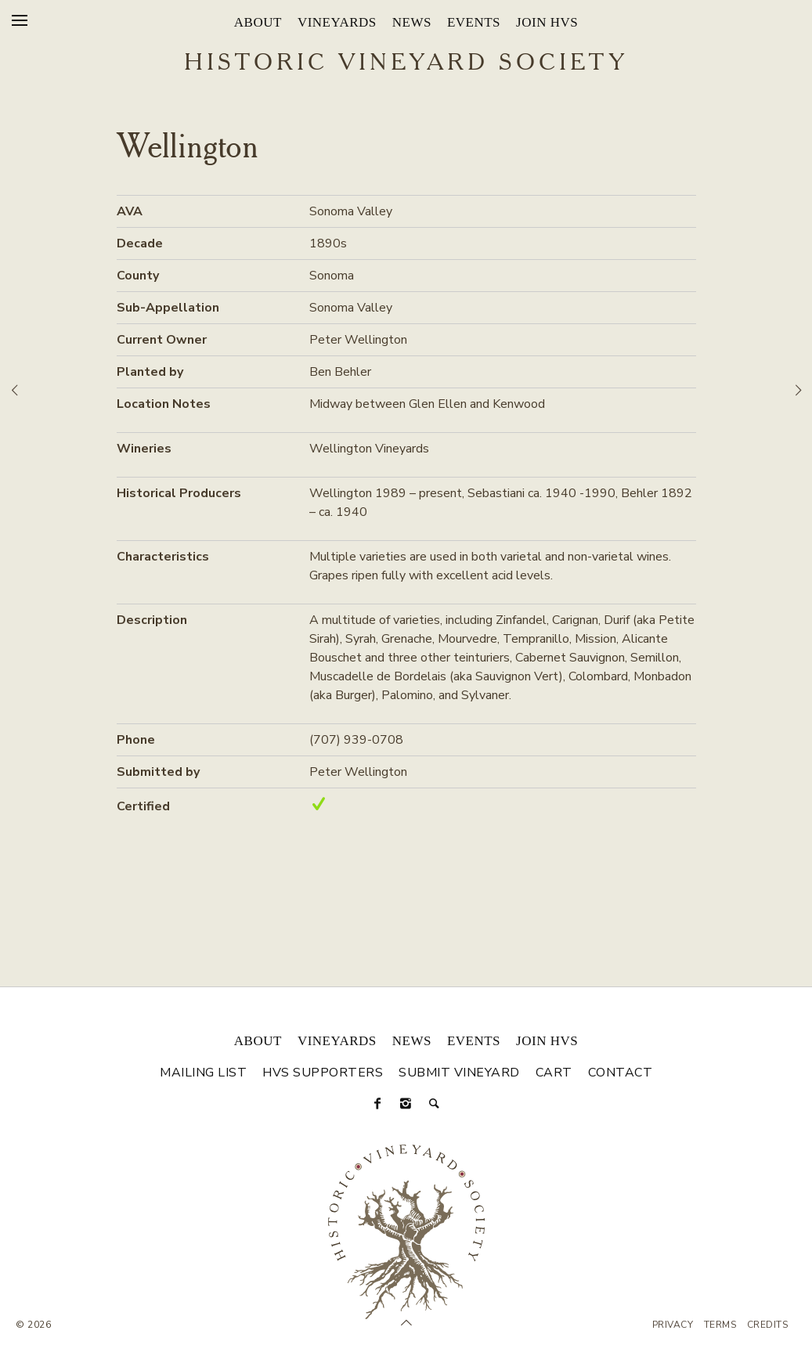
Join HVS (547, 22)
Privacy (673, 1324)
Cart (554, 1072)
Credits (768, 1324)
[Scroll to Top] (406, 1323)
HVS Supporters (322, 1072)
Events (473, 22)
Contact (620, 1072)
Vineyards (337, 22)
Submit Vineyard (459, 1072)
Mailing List (203, 1072)
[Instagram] (406, 1104)
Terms (720, 1324)
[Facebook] (378, 1104)
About (258, 22)
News (411, 22)
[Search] (434, 1104)
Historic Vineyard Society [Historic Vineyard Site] (406, 63)
